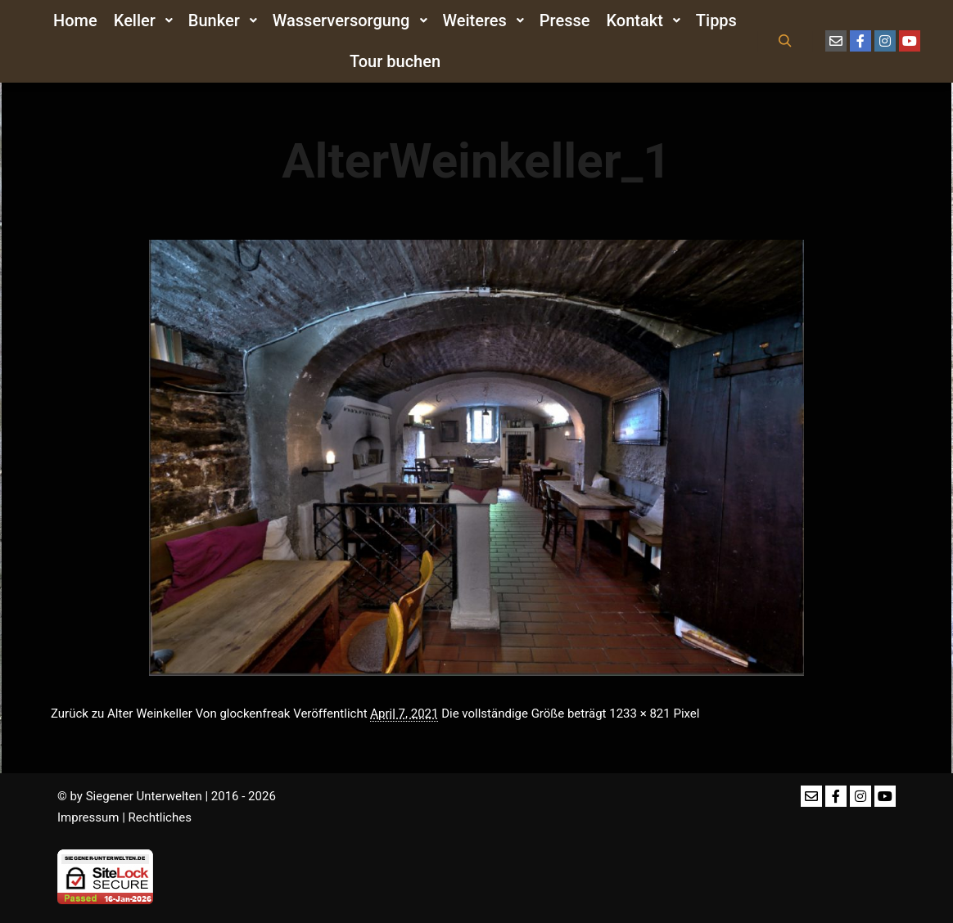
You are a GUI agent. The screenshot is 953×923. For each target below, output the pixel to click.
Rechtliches (160, 817)
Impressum (88, 817)
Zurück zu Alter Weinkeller (121, 713)
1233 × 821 (639, 713)
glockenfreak (254, 713)
